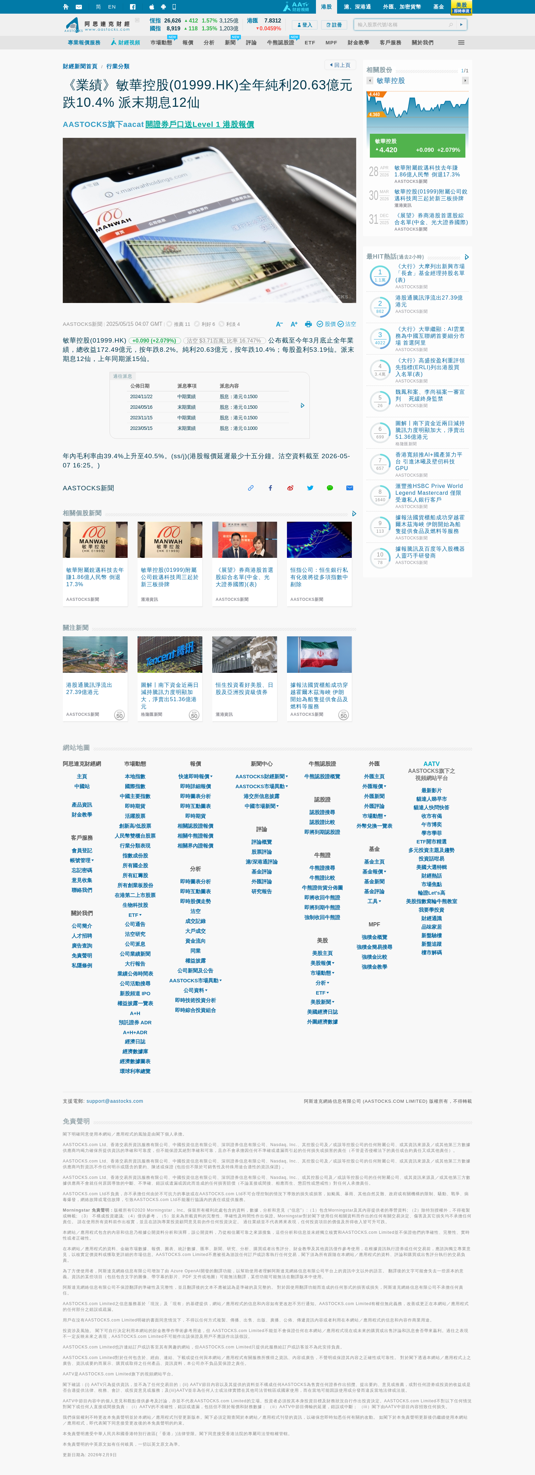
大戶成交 (195, 931)
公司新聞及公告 (195, 970)
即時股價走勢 (195, 901)
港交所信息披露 (261, 796)
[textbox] (410, 24)
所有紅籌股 (135, 875)
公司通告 (135, 924)
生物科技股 (135, 905)
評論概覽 (261, 842)
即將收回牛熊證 (322, 897)
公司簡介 (82, 926)
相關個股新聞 (82, 513)
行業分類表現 (135, 846)
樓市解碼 (431, 952)
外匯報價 (374, 786)
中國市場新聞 (262, 806)
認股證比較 (322, 822)
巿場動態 (374, 816)
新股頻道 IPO (135, 993)
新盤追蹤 (431, 944)
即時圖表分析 (195, 796)
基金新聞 (374, 881)
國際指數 (135, 786)
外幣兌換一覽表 (374, 826)
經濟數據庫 (135, 1051)
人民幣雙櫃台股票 (135, 836)
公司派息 (135, 944)
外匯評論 (261, 881)
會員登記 (82, 850)
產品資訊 (82, 805)
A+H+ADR (135, 1032)
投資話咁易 (431, 859)
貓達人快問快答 (431, 807)
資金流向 (195, 941)
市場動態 (322, 973)
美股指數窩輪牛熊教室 (431, 901)
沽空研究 (135, 934)
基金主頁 (374, 862)
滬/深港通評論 (262, 862)
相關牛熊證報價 (195, 836)
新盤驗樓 (431, 935)
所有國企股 (135, 865)
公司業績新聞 (135, 954)
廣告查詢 (82, 946)
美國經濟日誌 (322, 1012)
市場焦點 (431, 884)
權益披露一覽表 (135, 1003)
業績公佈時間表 (135, 974)
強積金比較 (374, 957)
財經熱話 (431, 876)
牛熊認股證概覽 (322, 776)
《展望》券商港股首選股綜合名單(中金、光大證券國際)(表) (431, 222)
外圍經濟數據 (322, 1022)
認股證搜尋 (322, 812)
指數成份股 (135, 855)
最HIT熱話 (395, 256)
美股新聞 (322, 1002)
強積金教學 (374, 967)
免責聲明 (82, 955)
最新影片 (431, 790)
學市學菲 (431, 833)
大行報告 (135, 964)
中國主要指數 (135, 796)
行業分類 (118, 66)
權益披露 (195, 961)
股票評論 (261, 852)
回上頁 (340, 65)
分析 (322, 983)
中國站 (82, 786)
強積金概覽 (374, 937)
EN (112, 7)
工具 (374, 901)
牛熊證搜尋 (322, 868)
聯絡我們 (82, 890)
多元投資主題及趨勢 (431, 850)
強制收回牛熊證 (322, 917)
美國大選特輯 (431, 867)
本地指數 (135, 776)
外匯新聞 (374, 796)
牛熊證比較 (322, 878)
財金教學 (82, 815)
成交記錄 (195, 921)
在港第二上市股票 (135, 895)
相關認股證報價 (195, 826)
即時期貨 (135, 806)
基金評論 (261, 871)
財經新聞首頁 (80, 66)
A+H (135, 1013)
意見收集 (82, 880)
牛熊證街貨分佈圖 (322, 888)
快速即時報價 (195, 776)
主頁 (82, 776)
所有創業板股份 (135, 885)
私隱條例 (82, 965)
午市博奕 (431, 824)
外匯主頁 (374, 776)
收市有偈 (431, 816)
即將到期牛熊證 (322, 907)
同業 (195, 951)
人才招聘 (82, 936)
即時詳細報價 (195, 786)
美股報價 (322, 963)
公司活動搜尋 (135, 983)
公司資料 (195, 990)
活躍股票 (135, 816)
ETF (135, 915)
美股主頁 (322, 953)
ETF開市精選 (432, 841)
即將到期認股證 (322, 832)
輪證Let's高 (431, 893)
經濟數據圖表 (135, 1061)
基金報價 (374, 871)
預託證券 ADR (135, 1022)
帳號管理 (82, 860)
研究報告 (261, 891)
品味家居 (431, 927)
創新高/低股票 (135, 826)
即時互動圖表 (195, 806)
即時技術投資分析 (195, 1000)
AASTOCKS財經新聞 (261, 776)
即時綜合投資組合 (195, 1010)
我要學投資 (431, 910)
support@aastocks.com (115, 1101)
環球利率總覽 (135, 1071)
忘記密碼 (82, 870)
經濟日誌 (135, 1041)
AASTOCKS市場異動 (195, 980)
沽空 (195, 911)
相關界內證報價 (195, 846)
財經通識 (431, 918)
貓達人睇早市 (431, 799)
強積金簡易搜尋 (374, 947)
